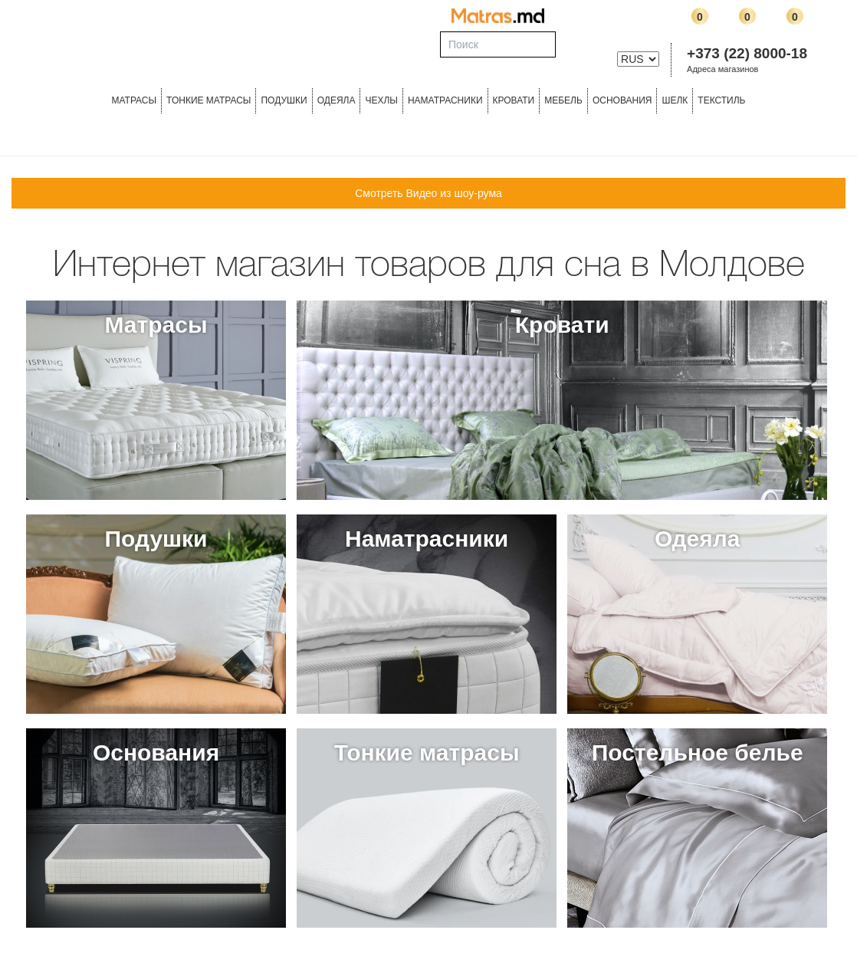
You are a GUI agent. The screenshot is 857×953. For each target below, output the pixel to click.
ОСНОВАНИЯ (622, 100)
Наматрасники (445, 100)
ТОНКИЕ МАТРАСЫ (208, 100)
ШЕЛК (675, 100)
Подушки (284, 100)
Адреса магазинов (722, 69)
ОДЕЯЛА (336, 100)
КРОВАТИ (514, 100)
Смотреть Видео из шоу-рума (428, 193)
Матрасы (133, 100)
